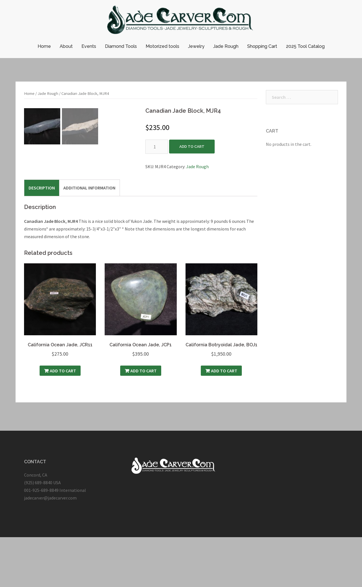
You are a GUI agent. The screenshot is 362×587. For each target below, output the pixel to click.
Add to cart (191, 146)
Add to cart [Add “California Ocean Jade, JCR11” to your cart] (63, 420)
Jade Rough (225, 46)
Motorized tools (162, 46)
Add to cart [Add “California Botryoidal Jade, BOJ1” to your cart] (224, 420)
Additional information (89, 237)
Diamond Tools (121, 46)
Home (44, 46)
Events (88, 46)
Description (42, 237)
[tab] (41, 237)
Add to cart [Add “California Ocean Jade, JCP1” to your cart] (143, 420)
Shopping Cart (262, 46)
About (66, 46)
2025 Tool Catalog (305, 46)
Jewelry (196, 46)
